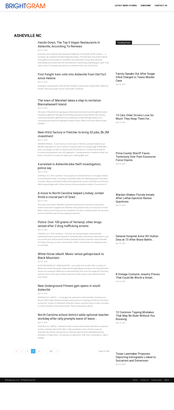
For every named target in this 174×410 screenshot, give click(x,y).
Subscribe (146, 5)
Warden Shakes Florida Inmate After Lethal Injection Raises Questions (135, 198)
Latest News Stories (126, 5)
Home (135, 380)
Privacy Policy (156, 380)
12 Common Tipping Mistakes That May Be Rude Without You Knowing (135, 316)
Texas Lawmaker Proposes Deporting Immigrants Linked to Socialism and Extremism (136, 357)
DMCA (166, 380)
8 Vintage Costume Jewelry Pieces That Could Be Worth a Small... (138, 276)
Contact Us (161, 5)
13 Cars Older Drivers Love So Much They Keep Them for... (135, 117)
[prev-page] (16, 351)
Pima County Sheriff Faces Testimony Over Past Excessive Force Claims (136, 157)
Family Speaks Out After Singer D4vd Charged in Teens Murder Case (135, 77)
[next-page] (57, 351)
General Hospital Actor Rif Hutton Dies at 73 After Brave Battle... (137, 238)
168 (50, 351)
